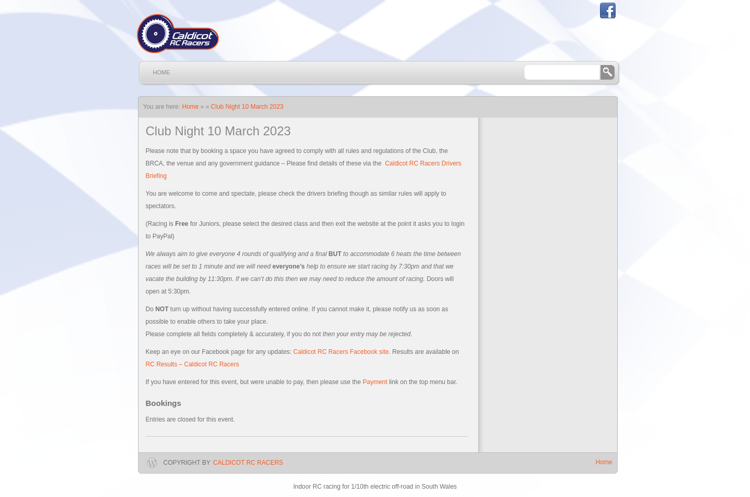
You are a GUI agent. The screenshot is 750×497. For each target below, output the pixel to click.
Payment (374, 382)
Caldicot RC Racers (248, 462)
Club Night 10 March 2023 (247, 106)
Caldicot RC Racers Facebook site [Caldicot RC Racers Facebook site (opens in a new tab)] (341, 351)
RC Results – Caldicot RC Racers (192, 364)
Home (161, 72)
